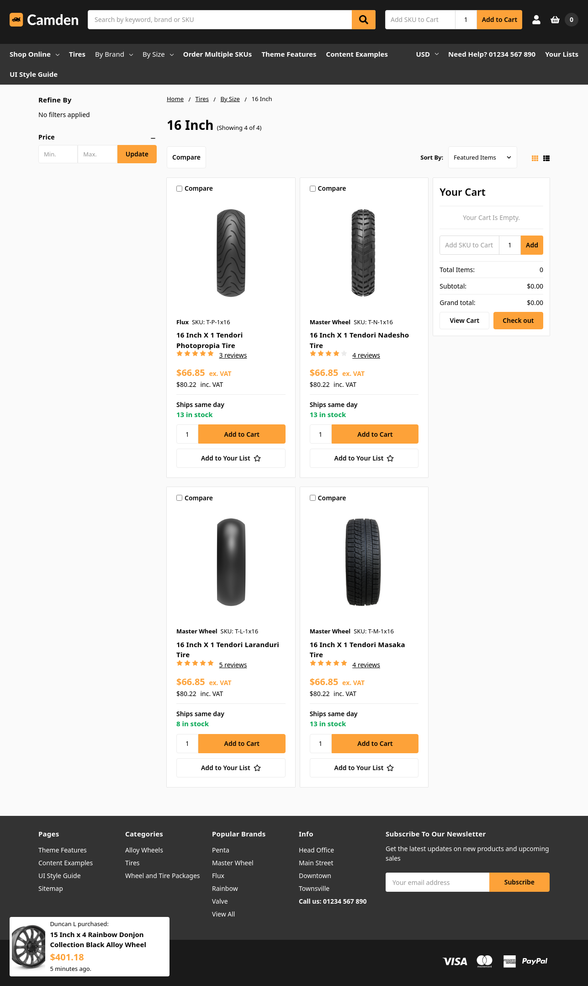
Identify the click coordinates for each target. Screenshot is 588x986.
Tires (77, 54)
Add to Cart (499, 19)
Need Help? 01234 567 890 (491, 54)
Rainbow (225, 888)
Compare (186, 157)
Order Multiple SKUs (217, 54)
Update (137, 154)
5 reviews (233, 664)
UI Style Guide (34, 74)
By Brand (114, 54)
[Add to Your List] (231, 458)
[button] (97, 137)
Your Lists (561, 54)
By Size (158, 54)
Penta (220, 850)
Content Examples (357, 54)
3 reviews (233, 355)
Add (532, 245)
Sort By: (431, 157)
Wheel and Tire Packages (162, 875)
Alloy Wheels (144, 850)
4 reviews (366, 355)
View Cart (464, 320)
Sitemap (50, 888)
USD (427, 54)
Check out (518, 320)
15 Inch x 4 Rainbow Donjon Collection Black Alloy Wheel (98, 943)
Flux (218, 875)
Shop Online (34, 54)
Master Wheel (233, 862)
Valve (220, 901)
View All (223, 914)
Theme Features (288, 54)
